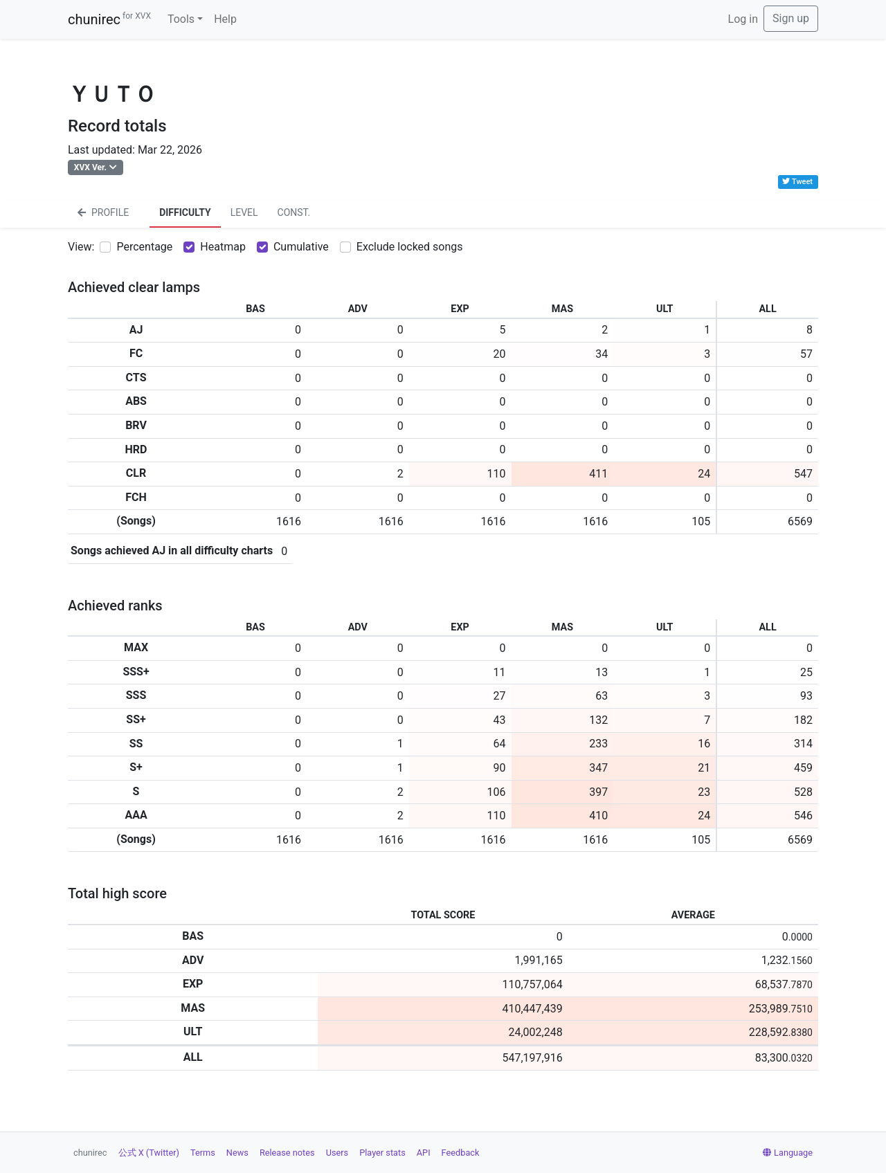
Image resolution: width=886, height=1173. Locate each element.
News (237, 1152)
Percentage (144, 246)
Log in (743, 19)
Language (788, 1152)
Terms (202, 1152)
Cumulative (301, 246)
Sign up (790, 18)
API (424, 1152)
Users (337, 1152)
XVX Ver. (90, 167)
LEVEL (244, 212)
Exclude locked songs (409, 246)
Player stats (382, 1152)
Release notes (287, 1152)
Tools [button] (181, 19)
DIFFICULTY (185, 212)
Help (225, 19)
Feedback (461, 1152)
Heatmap (223, 246)
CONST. (294, 212)
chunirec (109, 19)
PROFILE (103, 212)
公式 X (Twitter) (148, 1152)
